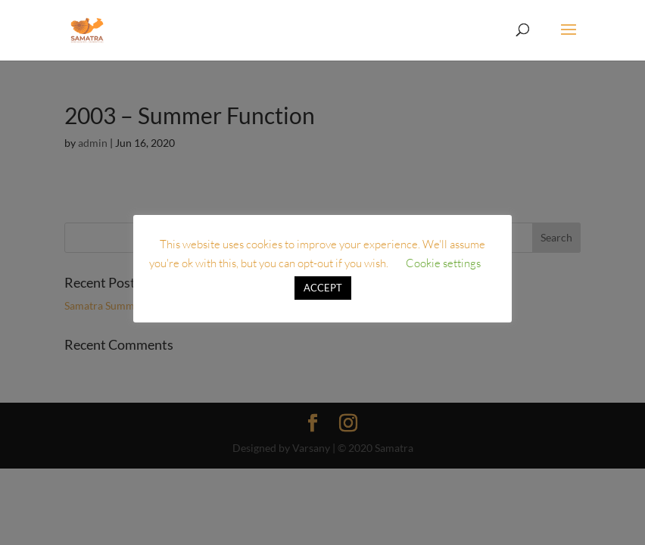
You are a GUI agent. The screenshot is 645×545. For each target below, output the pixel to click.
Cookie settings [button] (443, 263)
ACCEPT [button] (323, 288)
